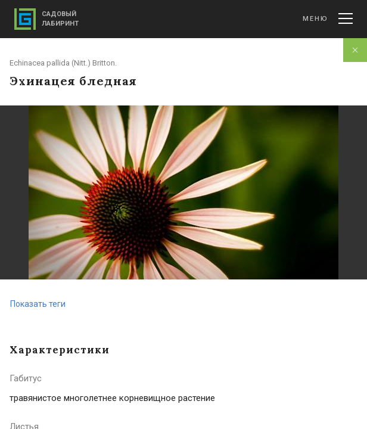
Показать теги (38, 304)
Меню (328, 18)
